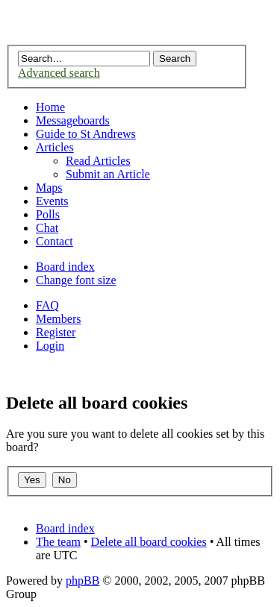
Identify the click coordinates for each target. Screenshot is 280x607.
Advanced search (59, 72)
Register (55, 332)
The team (58, 541)
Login (50, 345)
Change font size (76, 280)
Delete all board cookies (149, 541)
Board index (65, 266)
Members (58, 318)
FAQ (47, 305)
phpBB (82, 580)
